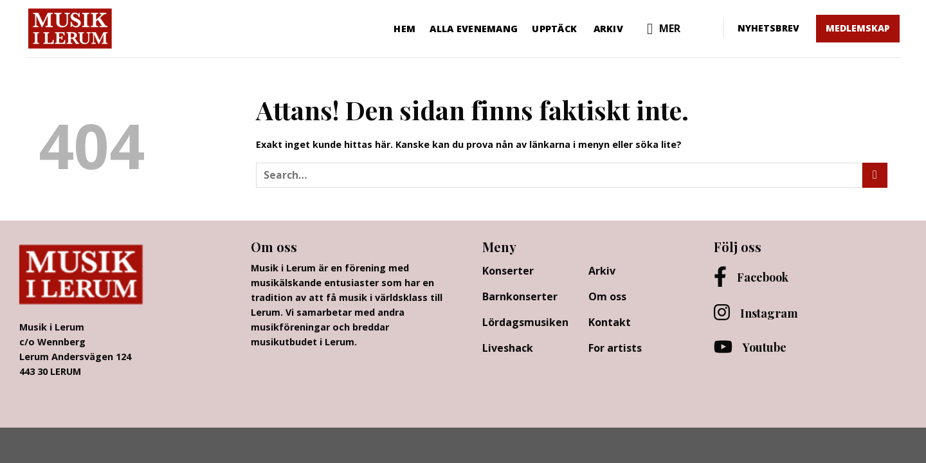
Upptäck (554, 29)
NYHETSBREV (768, 28)
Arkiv (608, 29)
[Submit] (874, 175)
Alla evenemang (474, 29)
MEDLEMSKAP (858, 28)
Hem (404, 29)
